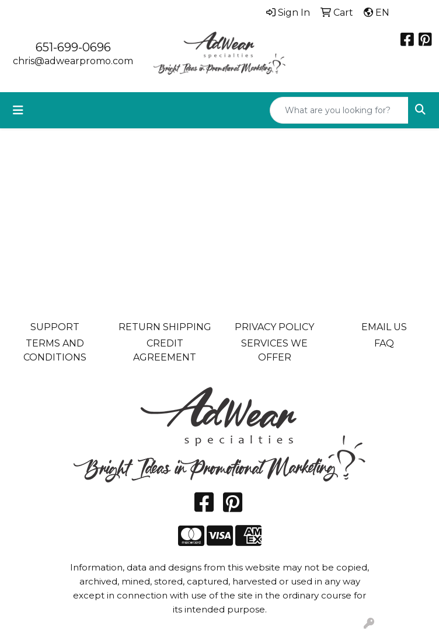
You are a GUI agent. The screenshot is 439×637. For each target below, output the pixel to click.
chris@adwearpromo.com (73, 60)
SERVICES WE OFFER (274, 350)
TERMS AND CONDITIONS (54, 350)
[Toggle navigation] (18, 110)
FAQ (384, 343)
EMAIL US (384, 326)
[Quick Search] (339, 110)
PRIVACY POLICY (274, 326)
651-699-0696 (73, 47)
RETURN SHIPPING (165, 326)
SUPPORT (54, 326)
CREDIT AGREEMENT (164, 350)
